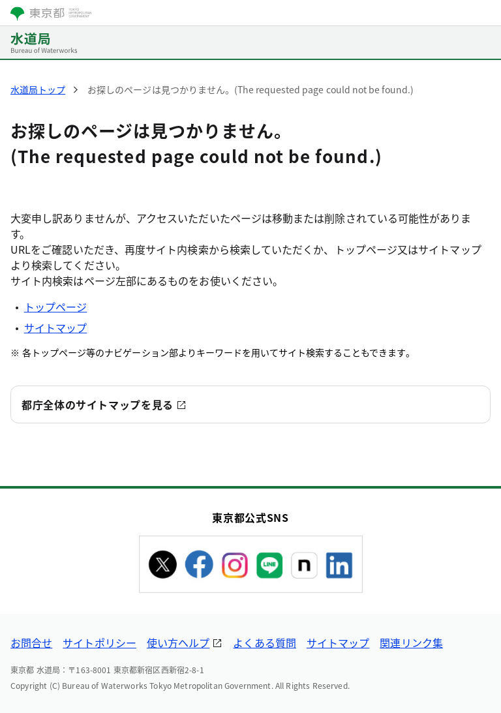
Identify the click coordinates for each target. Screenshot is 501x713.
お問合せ (31, 642)
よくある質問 (264, 642)
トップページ (55, 306)
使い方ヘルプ (178, 642)
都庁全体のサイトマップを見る (98, 404)
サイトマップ (55, 327)
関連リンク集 (411, 642)
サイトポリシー (99, 642)
